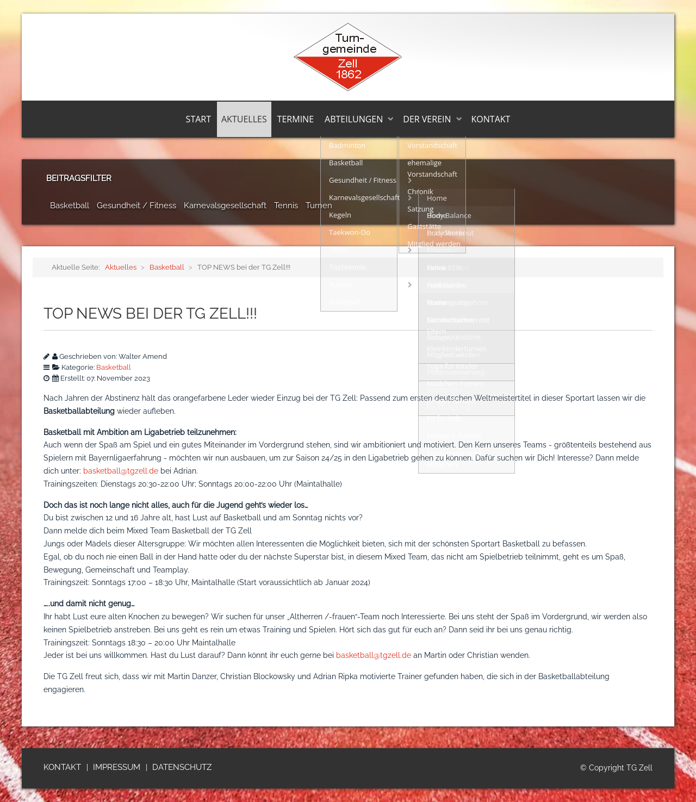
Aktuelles (244, 119)
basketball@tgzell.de (120, 471)
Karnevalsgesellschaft (225, 205)
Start (198, 119)
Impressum (116, 767)
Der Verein (427, 119)
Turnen (319, 205)
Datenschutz (182, 767)
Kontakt (491, 119)
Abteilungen (354, 119)
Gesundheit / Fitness (136, 205)
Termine (295, 119)
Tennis (286, 205)
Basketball (69, 205)
